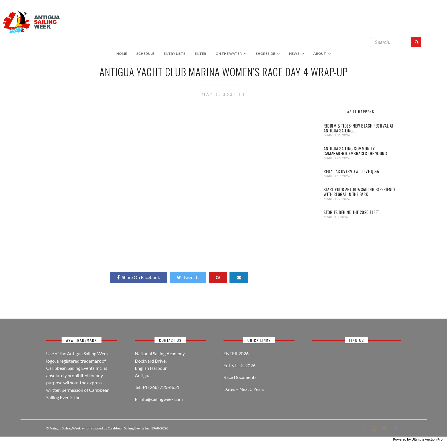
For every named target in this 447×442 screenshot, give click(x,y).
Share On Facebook (138, 277)
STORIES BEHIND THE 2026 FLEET (351, 212)
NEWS (294, 53)
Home (121, 53)
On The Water (229, 53)
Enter (200, 53)
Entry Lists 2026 (239, 365)
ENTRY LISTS (174, 53)
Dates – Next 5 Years (244, 389)
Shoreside (265, 53)
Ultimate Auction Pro (427, 439)
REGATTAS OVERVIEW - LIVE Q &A (351, 171)
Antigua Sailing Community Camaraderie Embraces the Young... (357, 150)
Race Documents (240, 377)
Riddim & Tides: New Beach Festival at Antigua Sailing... (358, 128)
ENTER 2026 (236, 353)
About (319, 53)
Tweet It (188, 277)
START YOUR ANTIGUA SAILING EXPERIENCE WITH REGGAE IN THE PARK (360, 191)
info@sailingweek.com (161, 399)
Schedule (145, 53)
